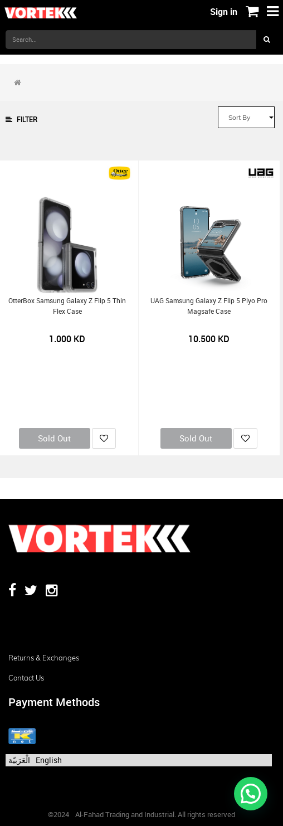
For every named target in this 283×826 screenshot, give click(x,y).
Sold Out (54, 438)
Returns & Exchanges (43, 657)
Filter (21, 119)
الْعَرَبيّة (19, 760)
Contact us (26, 677)
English (49, 760)
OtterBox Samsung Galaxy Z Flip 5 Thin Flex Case (67, 306)
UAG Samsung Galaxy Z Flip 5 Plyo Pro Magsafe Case (208, 306)
